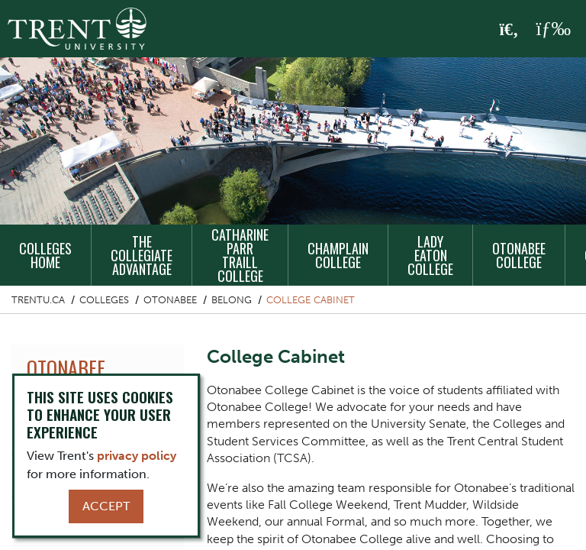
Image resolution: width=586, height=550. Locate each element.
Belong (231, 300)
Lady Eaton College (430, 255)
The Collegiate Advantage (141, 255)
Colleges (104, 300)
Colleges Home (45, 255)
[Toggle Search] (509, 30)
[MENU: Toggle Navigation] (553, 29)
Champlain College (338, 255)
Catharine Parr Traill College (240, 255)
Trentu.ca (38, 300)
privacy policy (136, 455)
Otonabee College (519, 255)
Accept (106, 506)
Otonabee (170, 300)
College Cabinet (310, 300)
